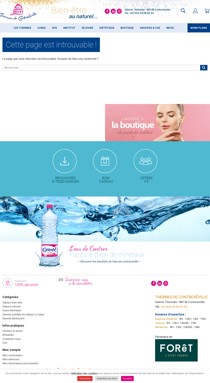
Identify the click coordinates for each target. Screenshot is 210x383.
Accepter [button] (127, 378)
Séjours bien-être (12, 302)
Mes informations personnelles (20, 363)
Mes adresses (10, 359)
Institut (69, 27)
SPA (54, 27)
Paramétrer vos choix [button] (107, 378)
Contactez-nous (11, 339)
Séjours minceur (11, 306)
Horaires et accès (12, 330)
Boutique (127, 27)
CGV (4, 342)
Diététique (106, 27)
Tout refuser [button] (85, 378)
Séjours (87, 27)
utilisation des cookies (84, 373)
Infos (170, 27)
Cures (41, 27)
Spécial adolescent (13, 318)
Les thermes (22, 27)
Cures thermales (11, 310)
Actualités (8, 334)
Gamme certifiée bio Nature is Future (23, 314)
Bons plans (199, 27)
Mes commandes (12, 355)
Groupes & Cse (150, 27)
